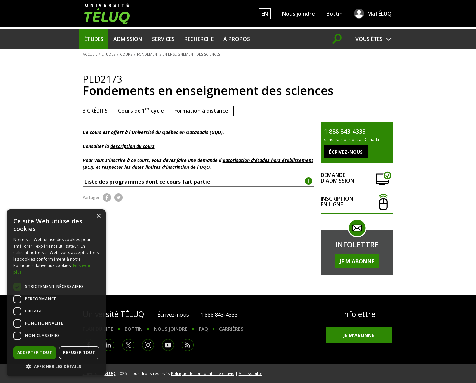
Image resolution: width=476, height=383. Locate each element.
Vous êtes (369, 39)
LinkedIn (108, 345)
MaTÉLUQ (379, 13)
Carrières (231, 329)
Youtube (168, 345)
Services (163, 39)
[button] (56, 366)
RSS (188, 345)
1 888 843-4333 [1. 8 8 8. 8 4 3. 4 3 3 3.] (219, 314)
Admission (127, 39)
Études (93, 39)
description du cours (132, 146)
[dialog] (56, 292)
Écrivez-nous (173, 314)
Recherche (199, 39)
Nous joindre (298, 13)
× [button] (98, 216)
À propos (236, 39)
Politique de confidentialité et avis (202, 373)
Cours (126, 54)
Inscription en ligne (357, 202)
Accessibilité (250, 373)
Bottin (334, 13)
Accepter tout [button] (34, 352)
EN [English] (264, 13)
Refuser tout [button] (79, 352)
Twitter (118, 197)
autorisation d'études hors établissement (268, 160)
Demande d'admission (357, 178)
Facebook (107, 197)
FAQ (203, 329)
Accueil (90, 54)
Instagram (148, 345)
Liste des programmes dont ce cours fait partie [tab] (198, 181)
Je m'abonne (357, 261)
